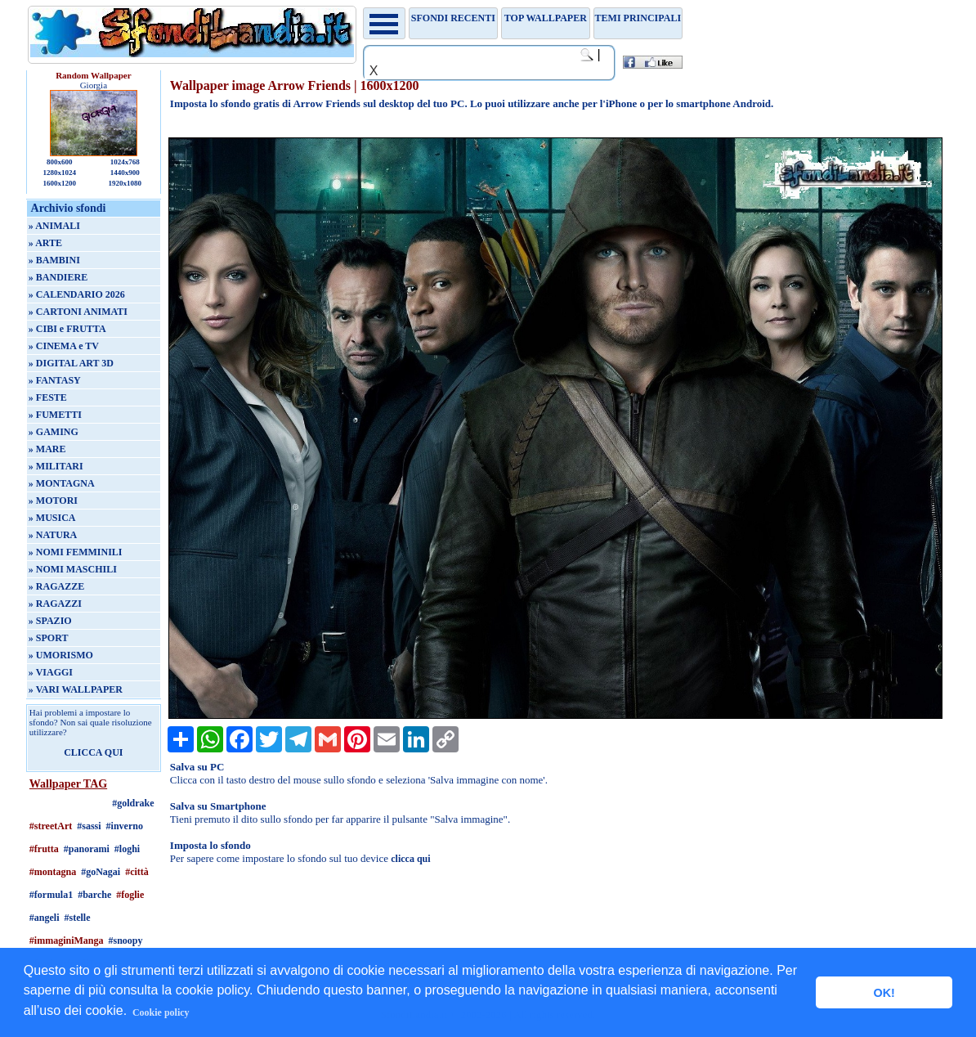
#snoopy (126, 940)
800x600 (60, 162)
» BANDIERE (58, 277)
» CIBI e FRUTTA (67, 328)
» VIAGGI (51, 672)
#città (137, 872)
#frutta (44, 849)
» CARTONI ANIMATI (78, 311)
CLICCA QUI (93, 752)
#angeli (44, 917)
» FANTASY (55, 380)
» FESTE (48, 397)
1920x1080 (124, 183)
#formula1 (51, 894)
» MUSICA (52, 517)
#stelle (78, 917)
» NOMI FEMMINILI (76, 552)
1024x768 (125, 162)
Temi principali (638, 18)
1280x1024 (60, 172)
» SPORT (49, 638)
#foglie (130, 894)
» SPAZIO (50, 620)
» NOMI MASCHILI (73, 569)
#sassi (89, 826)
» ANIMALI (54, 225)
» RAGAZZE (56, 586)
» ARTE (45, 243)
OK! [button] (883, 992)
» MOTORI (53, 500)
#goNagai (100, 872)
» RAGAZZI (55, 603)
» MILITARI (56, 466)
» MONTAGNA (62, 483)
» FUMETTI (55, 414)
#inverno (124, 826)
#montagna (52, 872)
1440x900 (125, 172)
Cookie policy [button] (161, 1012)
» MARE (47, 449)
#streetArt (50, 826)
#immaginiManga (66, 940)
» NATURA (53, 535)
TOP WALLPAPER (545, 18)
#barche (94, 894)
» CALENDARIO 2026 (77, 294)
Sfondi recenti (453, 18)
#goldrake (133, 803)
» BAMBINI (54, 260)
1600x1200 (60, 183)
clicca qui (410, 858)
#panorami (87, 849)
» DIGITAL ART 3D (71, 363)
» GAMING (53, 432)
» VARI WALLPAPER (76, 689)
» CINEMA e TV (64, 346)
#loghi (127, 849)
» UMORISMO (61, 655)
